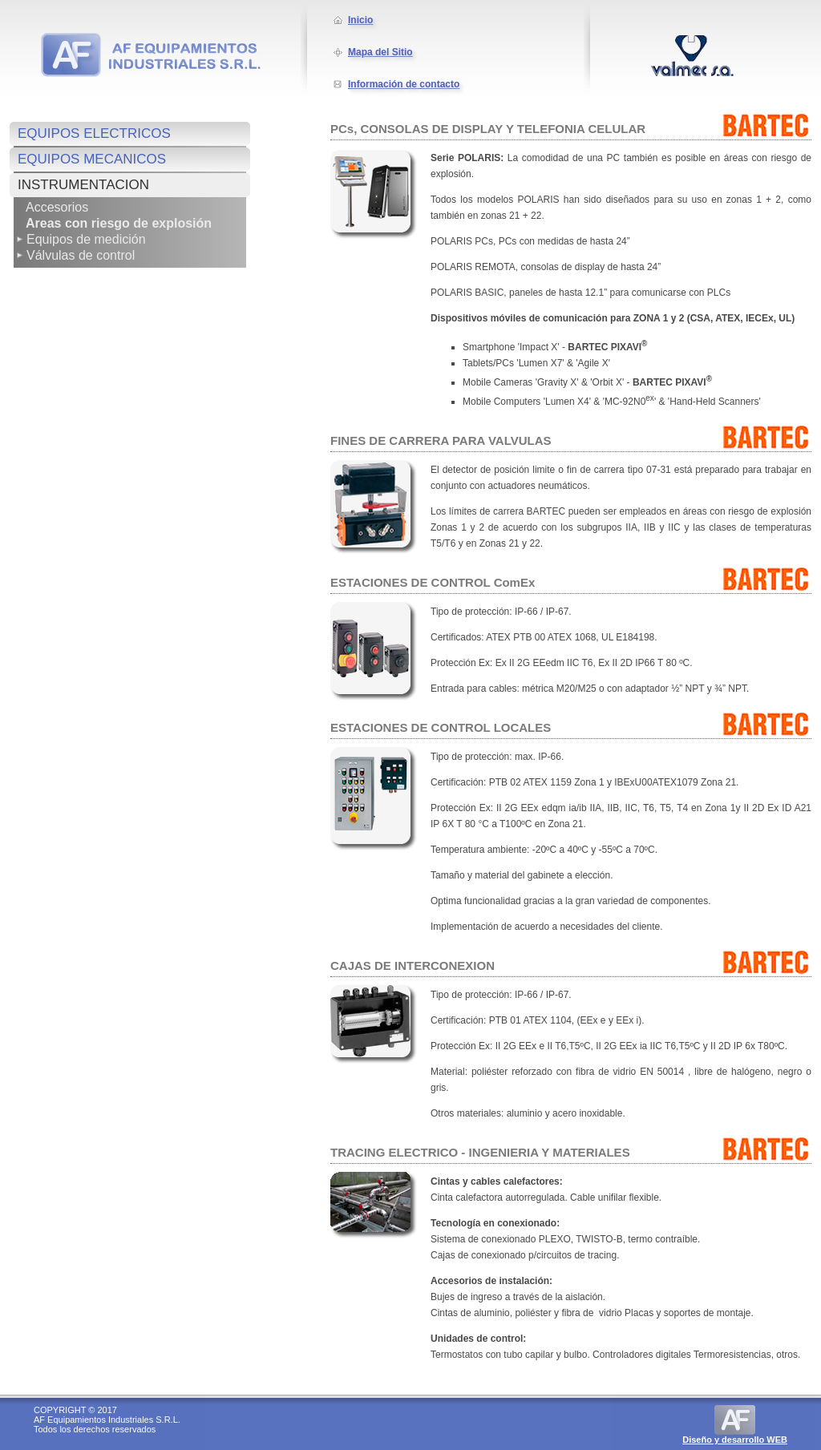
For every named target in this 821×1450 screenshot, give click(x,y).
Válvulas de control (80, 255)
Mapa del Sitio (380, 52)
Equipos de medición (86, 239)
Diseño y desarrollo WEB (734, 1439)
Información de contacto (403, 84)
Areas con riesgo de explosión (119, 223)
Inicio (360, 20)
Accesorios (57, 207)
